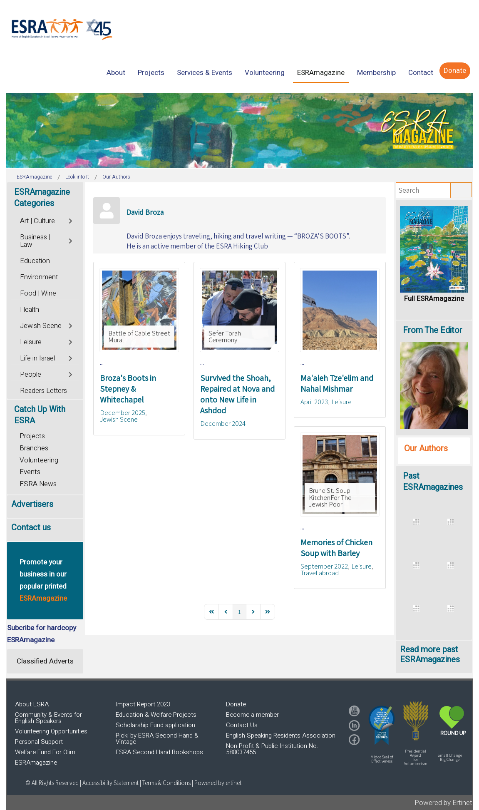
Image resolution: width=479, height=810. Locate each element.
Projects (32, 436)
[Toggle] (71, 220)
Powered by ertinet (217, 783)
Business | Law (35, 241)
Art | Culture (37, 221)
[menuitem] (115, 72)
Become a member (252, 714)
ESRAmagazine (36, 762)
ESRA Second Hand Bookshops (159, 752)
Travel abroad (319, 572)
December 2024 (223, 423)
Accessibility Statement (111, 783)
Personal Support (39, 741)
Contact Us (242, 725)
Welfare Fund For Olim (45, 752)
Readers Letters (43, 391)
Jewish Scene (119, 419)
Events (30, 472)
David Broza (145, 212)
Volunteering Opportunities (51, 731)
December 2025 (122, 412)
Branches (34, 448)
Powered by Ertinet (443, 803)
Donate (236, 704)
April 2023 (314, 401)
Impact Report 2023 (143, 704)
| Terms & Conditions (165, 783)
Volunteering (39, 460)
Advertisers (32, 504)
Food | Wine (38, 293)
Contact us (31, 528)
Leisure (341, 401)
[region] (239, 130)
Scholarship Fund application (155, 725)
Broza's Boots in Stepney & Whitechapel (128, 389)
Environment (39, 277)
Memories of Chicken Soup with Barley (336, 548)
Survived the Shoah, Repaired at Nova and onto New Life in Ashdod (237, 394)
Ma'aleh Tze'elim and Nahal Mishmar (336, 383)
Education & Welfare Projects (156, 714)
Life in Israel (37, 358)
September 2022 (324, 566)
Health (29, 310)
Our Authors (426, 448)
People (30, 375)
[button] (382, 725)
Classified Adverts (45, 661)
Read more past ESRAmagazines (430, 655)
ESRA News (38, 484)
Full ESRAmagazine (434, 298)
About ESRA (32, 704)
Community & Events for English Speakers (48, 718)
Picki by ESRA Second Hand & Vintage (157, 738)
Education (35, 261)
